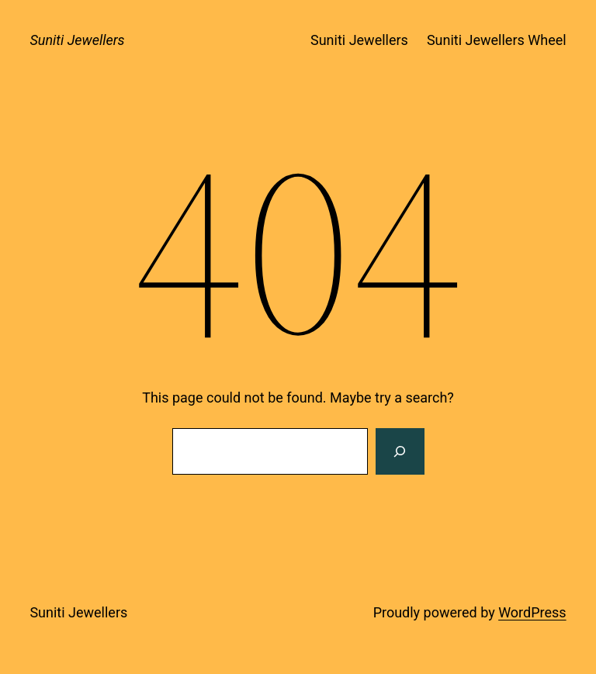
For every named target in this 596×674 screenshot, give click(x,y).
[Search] (400, 451)
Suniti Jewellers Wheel (497, 40)
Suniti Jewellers (76, 40)
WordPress (532, 612)
